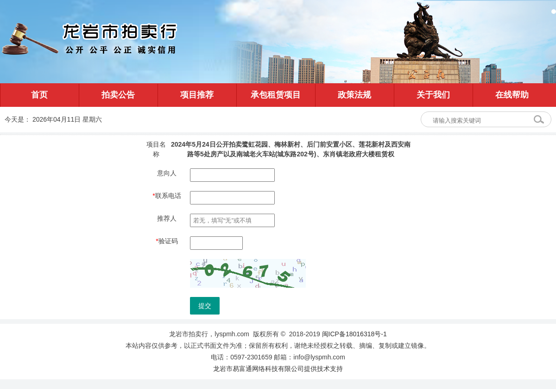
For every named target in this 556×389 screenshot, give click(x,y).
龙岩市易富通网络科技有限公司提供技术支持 (278, 368)
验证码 (166, 241)
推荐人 (167, 218)
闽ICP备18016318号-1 (354, 334)
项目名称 (156, 149)
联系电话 (166, 195)
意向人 (167, 173)
